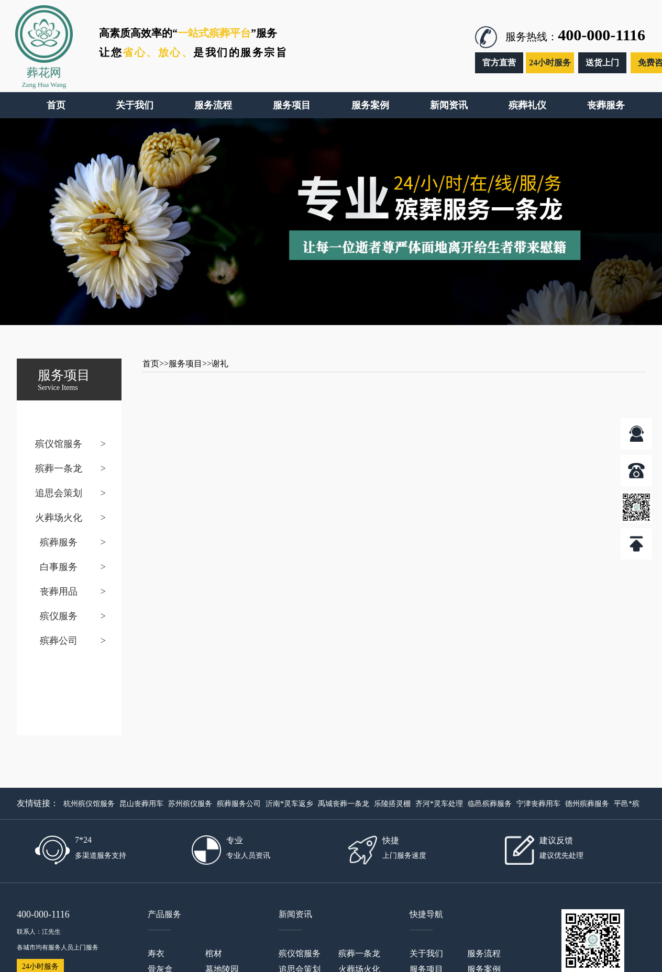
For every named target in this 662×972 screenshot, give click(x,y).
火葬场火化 (58, 517)
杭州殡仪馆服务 (89, 804)
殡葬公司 (59, 640)
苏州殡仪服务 (190, 804)
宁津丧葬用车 (538, 804)
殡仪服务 (59, 616)
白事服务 (59, 567)
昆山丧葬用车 (141, 804)
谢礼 (220, 363)
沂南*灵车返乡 (289, 804)
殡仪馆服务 (58, 444)
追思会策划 (58, 493)
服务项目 (185, 363)
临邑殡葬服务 (490, 804)
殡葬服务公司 (239, 804)
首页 (150, 363)
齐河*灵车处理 (439, 804)
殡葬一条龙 (58, 468)
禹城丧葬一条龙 (343, 804)
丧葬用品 (59, 591)
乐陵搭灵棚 (392, 804)
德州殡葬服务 (587, 804)
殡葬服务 (59, 542)
